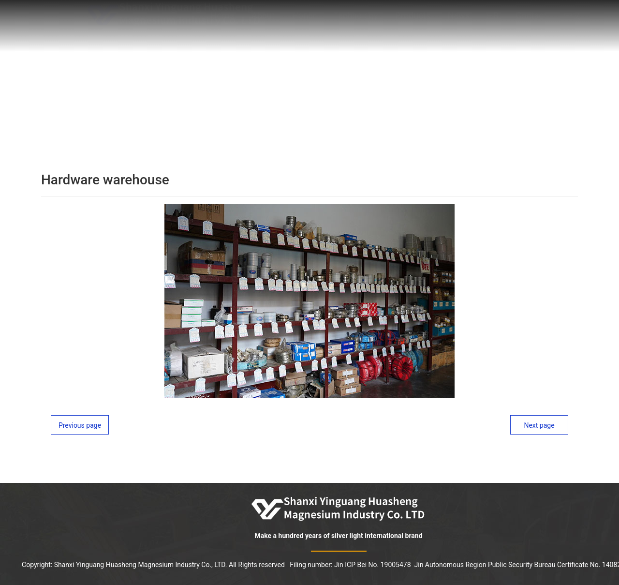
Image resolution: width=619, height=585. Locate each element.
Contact (531, 20)
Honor (304, 20)
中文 (572, 20)
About (263, 20)
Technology (355, 20)
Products (413, 20)
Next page (539, 425)
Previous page (80, 425)
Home (222, 20)
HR (493, 20)
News (459, 20)
